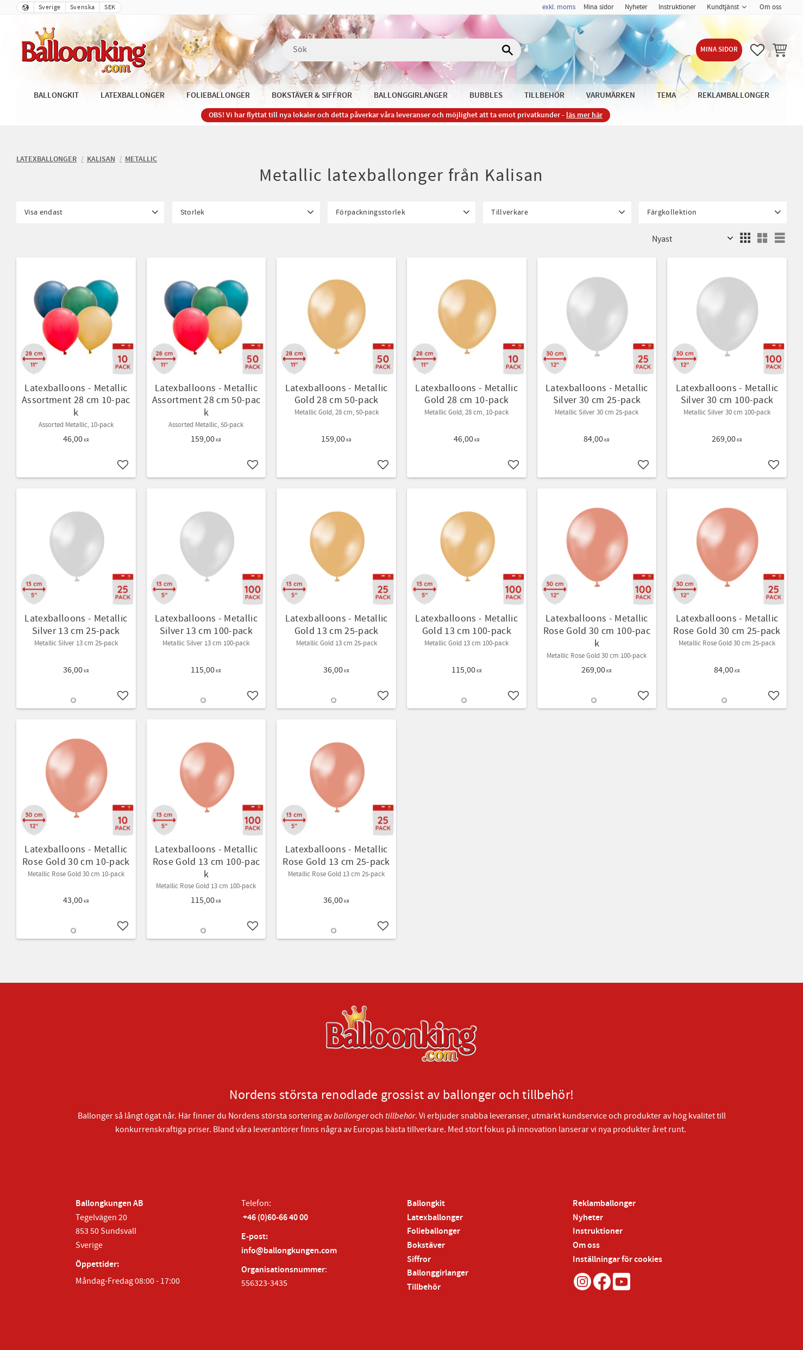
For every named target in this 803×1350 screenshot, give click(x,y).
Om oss (586, 1245)
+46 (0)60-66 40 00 (275, 1217)
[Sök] (507, 50)
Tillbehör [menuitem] (544, 95)
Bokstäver (426, 1245)
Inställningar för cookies (617, 1259)
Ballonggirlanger (437, 1273)
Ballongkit (426, 1203)
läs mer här (584, 115)
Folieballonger (433, 1231)
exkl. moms (558, 7)
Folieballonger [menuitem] (218, 95)
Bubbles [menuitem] (486, 95)
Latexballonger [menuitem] (133, 95)
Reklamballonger (604, 1203)
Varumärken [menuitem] (610, 95)
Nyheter (588, 1217)
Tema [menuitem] (666, 95)
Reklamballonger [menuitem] (733, 95)
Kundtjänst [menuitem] (723, 7)
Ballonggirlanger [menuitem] (411, 95)
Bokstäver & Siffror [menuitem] (312, 95)
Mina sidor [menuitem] (599, 7)
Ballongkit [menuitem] (56, 95)
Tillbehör (424, 1287)
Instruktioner (598, 1231)
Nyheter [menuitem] (636, 7)
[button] (757, 50)
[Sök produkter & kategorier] (401, 50)
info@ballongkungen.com (289, 1251)
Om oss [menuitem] (770, 7)
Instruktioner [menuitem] (677, 7)
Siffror (419, 1259)
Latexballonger (435, 1217)
